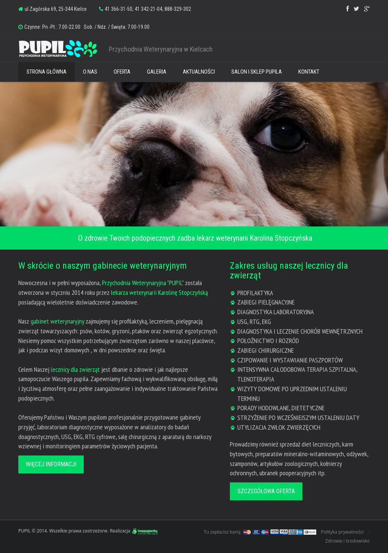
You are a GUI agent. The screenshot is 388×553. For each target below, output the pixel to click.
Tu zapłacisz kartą (222, 532)
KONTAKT (308, 71)
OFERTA (122, 71)
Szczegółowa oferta (266, 491)
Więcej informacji (51, 464)
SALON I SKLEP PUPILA (256, 71)
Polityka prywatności (342, 532)
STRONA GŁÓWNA (47, 71)
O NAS (90, 71)
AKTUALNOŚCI (199, 71)
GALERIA (156, 71)
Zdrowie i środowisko (347, 541)
